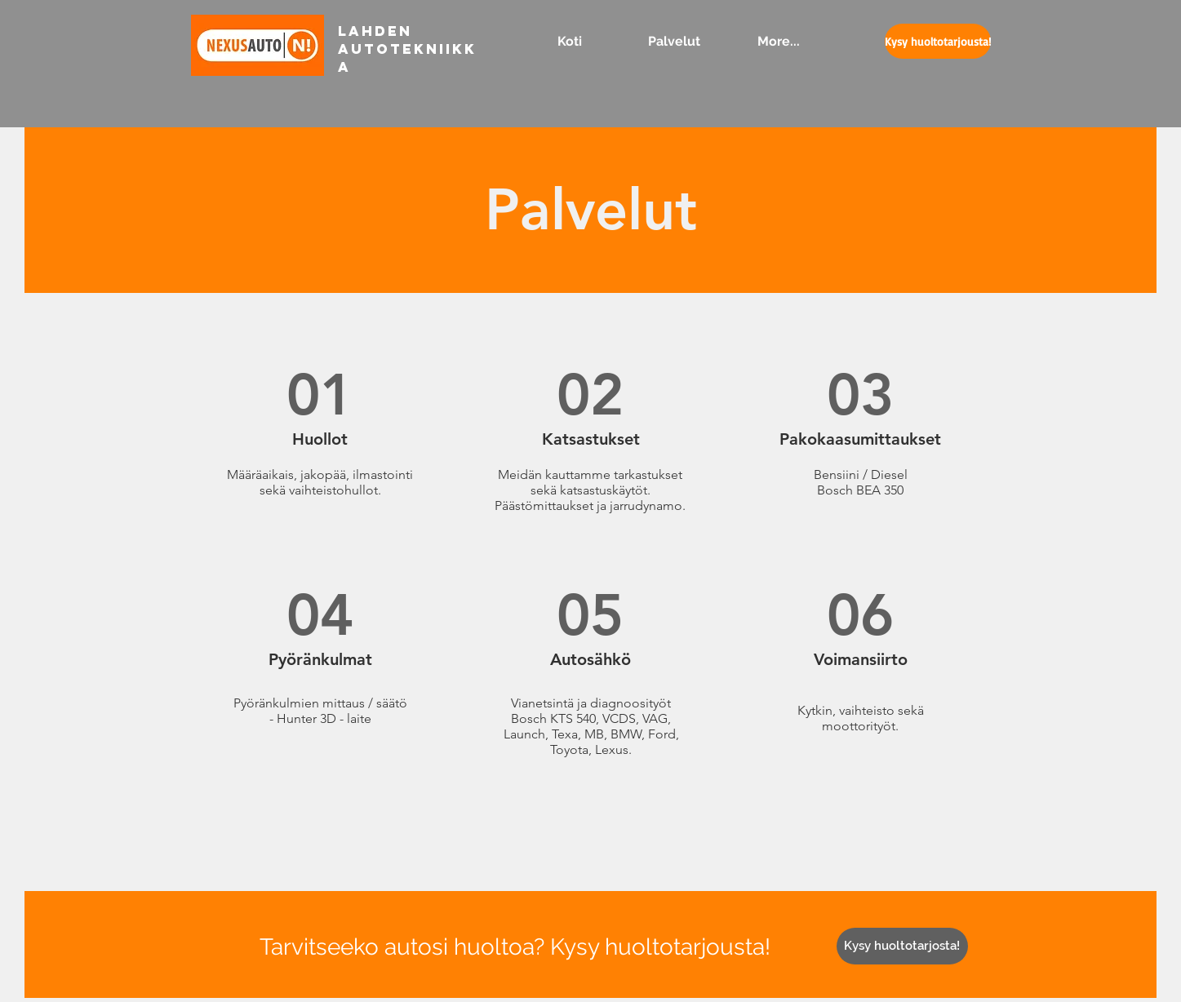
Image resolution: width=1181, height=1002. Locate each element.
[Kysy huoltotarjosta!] (902, 946)
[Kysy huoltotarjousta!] (938, 41)
